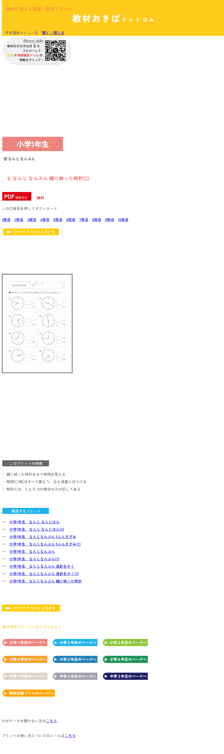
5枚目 (58, 219)
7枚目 (83, 219)
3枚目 (31, 219)
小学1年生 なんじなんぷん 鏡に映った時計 (45, 581)
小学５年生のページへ (77, 659)
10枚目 (123, 219)
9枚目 (109, 219)
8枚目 (96, 219)
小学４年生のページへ (27, 659)
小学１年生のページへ (27, 642)
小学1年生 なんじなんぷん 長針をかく (41, 566)
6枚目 (71, 219)
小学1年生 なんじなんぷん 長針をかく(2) (44, 573)
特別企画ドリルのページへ (31, 693)
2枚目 (19, 219)
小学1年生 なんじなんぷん (32, 551)
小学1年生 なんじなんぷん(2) (34, 559)
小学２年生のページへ (77, 642)
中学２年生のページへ (77, 676)
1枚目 (6, 219)
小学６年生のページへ (128, 659)
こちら (51, 720)
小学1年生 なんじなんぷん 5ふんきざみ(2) (45, 544)
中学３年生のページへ (128, 676)
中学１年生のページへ (27, 676)
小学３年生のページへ (128, 642)
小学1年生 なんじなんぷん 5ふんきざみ (42, 536)
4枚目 (45, 219)
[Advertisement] (184, 67)
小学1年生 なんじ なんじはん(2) (36, 529)
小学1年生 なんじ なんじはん (34, 522)
